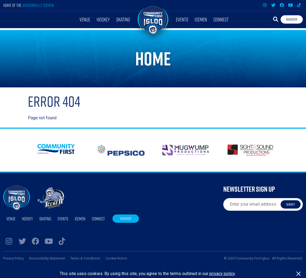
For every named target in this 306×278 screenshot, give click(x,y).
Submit (290, 204)
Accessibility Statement (47, 258)
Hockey (103, 19)
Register (291, 19)
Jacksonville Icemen (38, 5)
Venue (85, 19)
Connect (221, 19)
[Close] (298, 273)
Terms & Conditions (85, 258)
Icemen (201, 19)
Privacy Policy (13, 258)
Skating (123, 19)
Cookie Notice (116, 258)
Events (182, 19)
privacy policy (222, 273)
